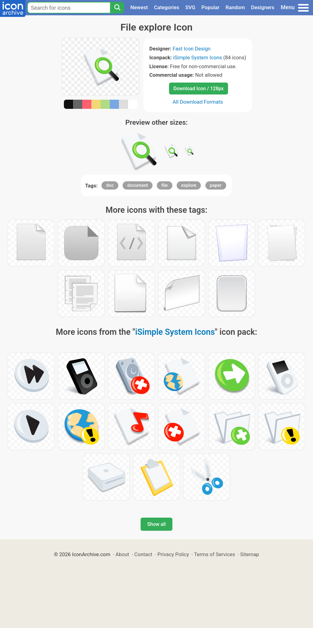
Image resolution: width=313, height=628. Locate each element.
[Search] (117, 7)
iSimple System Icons (197, 57)
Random (235, 7)
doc (110, 185)
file (164, 185)
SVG (190, 7)
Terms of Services (214, 554)
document (137, 185)
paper (216, 185)
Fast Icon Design (192, 49)
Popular (210, 7)
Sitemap (249, 554)
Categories (166, 7)
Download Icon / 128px (198, 88)
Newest (139, 7)
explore (189, 185)
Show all (156, 524)
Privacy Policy (173, 554)
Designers (262, 7)
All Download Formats (198, 102)
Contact (143, 554)
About (122, 554)
